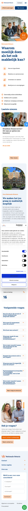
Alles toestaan (14, 275)
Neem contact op (8, 442)
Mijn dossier (20, 8)
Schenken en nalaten (12, 80)
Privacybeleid (4, 506)
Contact (19, 3)
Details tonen (19, 271)
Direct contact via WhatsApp (11, 437)
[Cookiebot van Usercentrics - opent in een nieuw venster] (16, 225)
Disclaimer (19, 503)
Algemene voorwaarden (7, 503)
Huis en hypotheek (11, 68)
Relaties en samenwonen (13, 74)
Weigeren (14, 284)
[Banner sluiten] (25, 225)
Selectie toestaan (14, 280)
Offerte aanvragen (7, 8)
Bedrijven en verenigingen (13, 85)
